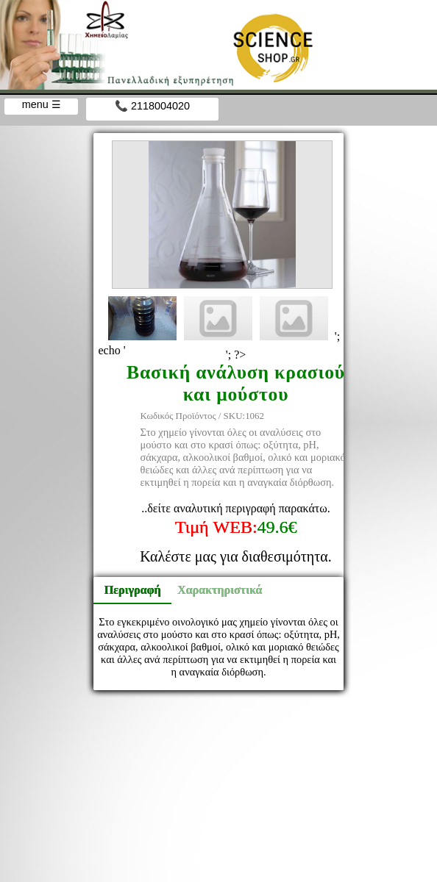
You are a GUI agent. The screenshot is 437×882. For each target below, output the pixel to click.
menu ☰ (41, 104)
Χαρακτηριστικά (213, 590)
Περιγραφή (132, 590)
